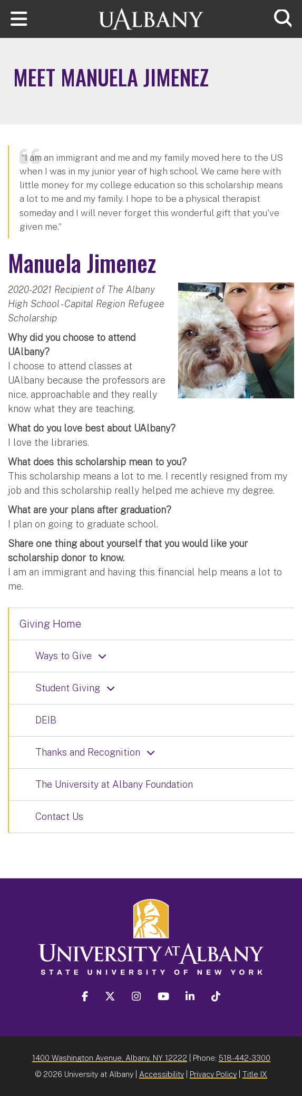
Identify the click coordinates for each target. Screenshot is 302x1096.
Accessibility (161, 1074)
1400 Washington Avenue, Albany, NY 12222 (109, 1057)
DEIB (45, 720)
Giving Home (50, 624)
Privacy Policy (213, 1074)
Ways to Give (63, 655)
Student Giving (67, 687)
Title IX (254, 1074)
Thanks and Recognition (87, 752)
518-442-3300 (244, 1057)
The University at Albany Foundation (114, 784)
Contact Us (59, 816)
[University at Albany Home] (151, 17)
